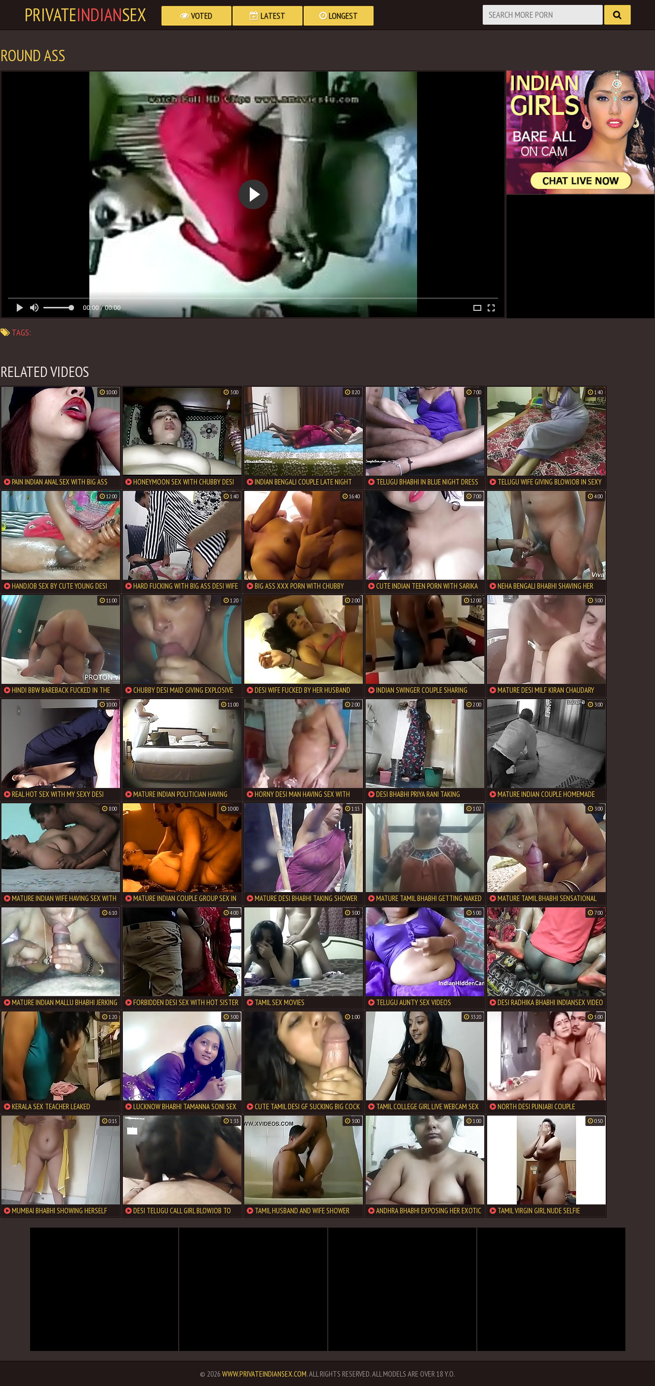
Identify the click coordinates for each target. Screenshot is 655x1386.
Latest (267, 15)
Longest (338, 15)
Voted (196, 15)
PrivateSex (85, 15)
